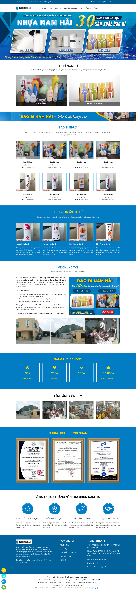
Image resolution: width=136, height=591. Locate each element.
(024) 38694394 (100, 559)
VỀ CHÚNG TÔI (68, 267)
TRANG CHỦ (46, 8)
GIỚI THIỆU (57, 8)
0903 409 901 (97, 563)
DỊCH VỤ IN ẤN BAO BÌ (95, 104)
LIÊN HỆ (95, 8)
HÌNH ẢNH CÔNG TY (68, 396)
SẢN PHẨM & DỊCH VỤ (70, 8)
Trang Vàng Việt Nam (95, 588)
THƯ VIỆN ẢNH (86, 8)
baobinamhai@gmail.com (100, 567)
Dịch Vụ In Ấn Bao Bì (22, 244)
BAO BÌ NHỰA (41, 104)
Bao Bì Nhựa (27, 162)
